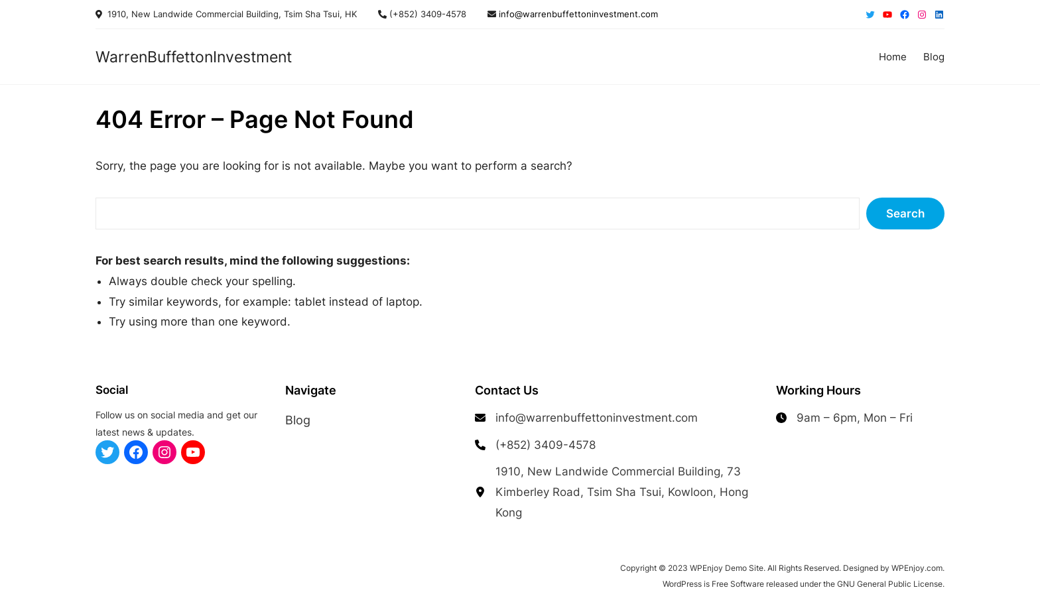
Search (905, 213)
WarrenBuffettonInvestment (194, 57)
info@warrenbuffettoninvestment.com (577, 14)
